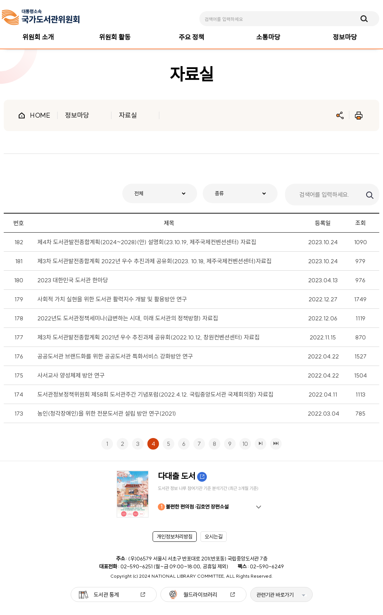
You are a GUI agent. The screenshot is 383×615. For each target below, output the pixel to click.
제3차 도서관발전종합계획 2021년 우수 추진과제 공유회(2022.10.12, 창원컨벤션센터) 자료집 (148, 337)
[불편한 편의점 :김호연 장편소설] (191, 494)
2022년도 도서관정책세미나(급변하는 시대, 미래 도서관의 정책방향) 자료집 (127, 318)
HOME (40, 115)
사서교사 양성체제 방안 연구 (71, 375)
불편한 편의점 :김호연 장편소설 (193, 506)
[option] (191, 494)
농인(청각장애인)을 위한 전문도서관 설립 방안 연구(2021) (106, 413)
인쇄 (358, 115)
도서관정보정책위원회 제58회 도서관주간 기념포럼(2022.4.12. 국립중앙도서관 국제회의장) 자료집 (155, 394)
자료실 (128, 115)
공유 (340, 115)
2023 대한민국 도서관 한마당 (72, 280)
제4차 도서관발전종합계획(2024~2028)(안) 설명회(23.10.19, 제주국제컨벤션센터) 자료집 (146, 242)
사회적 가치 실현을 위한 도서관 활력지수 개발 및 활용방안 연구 (112, 299)
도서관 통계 (106, 594)
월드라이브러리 (200, 594)
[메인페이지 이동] (41, 17)
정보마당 (77, 115)
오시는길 (214, 536)
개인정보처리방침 (175, 536)
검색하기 (369, 194)
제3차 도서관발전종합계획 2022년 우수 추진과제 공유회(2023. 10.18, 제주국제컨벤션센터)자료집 (154, 261)
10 (243, 442)
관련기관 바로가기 (275, 594)
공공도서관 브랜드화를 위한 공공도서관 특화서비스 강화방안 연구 (115, 356)
